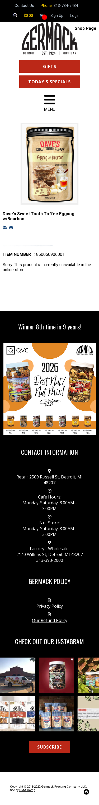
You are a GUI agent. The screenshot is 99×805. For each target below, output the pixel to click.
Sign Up (56, 15)
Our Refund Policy (49, 620)
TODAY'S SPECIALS (49, 82)
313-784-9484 (66, 5)
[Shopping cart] (28, 15)
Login (74, 15)
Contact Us (24, 5)
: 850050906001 (49, 254)
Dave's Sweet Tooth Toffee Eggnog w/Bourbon (38, 216)
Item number (17, 254)
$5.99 (8, 227)
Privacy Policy (49, 606)
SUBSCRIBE (49, 747)
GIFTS (49, 66)
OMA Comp (27, 790)
